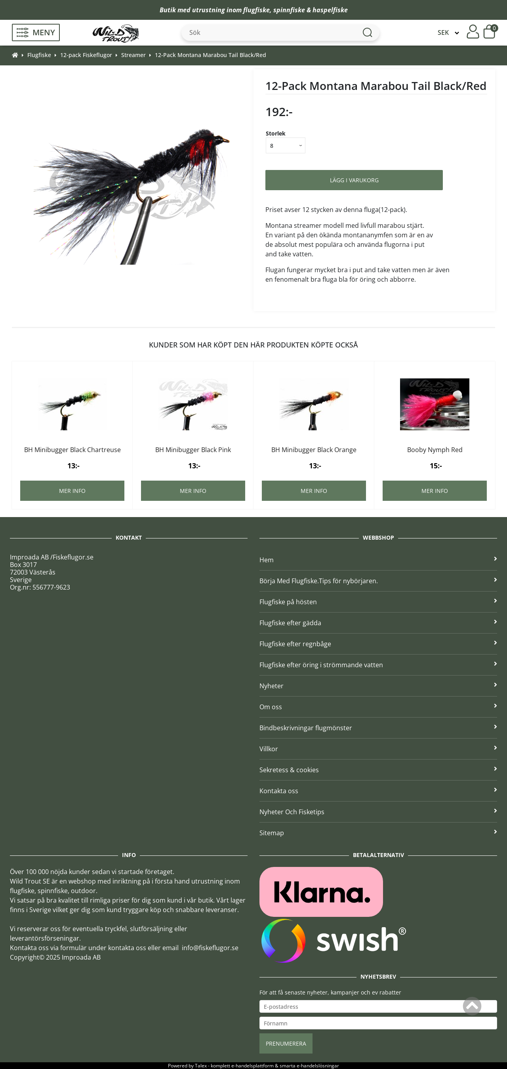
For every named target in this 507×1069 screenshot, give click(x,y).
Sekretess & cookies (378, 769)
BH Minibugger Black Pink (193, 449)
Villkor (378, 748)
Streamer (133, 55)
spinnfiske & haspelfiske (310, 10)
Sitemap (378, 832)
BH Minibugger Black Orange (313, 449)
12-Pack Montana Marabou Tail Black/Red (210, 55)
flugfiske (256, 10)
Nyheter (378, 685)
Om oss (378, 706)
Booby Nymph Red (435, 449)
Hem (378, 559)
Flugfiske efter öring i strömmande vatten (378, 664)
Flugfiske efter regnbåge (378, 643)
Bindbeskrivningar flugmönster (378, 727)
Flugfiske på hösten (378, 601)
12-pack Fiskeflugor (86, 55)
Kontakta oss (378, 790)
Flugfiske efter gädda (378, 622)
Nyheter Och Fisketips (378, 811)
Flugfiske (39, 55)
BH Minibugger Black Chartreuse (72, 449)
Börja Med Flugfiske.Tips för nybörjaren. (378, 580)
